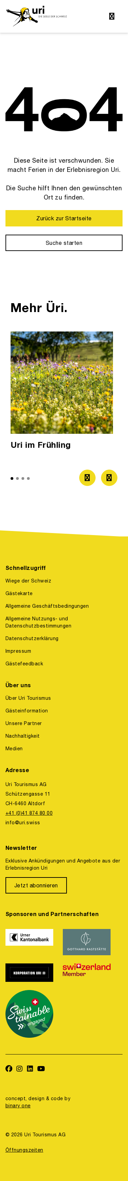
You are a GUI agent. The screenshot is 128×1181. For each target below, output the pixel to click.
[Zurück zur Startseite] (64, 218)
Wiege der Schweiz (28, 581)
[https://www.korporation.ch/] (30, 972)
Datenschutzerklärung (32, 638)
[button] (12, 478)
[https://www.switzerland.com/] (87, 972)
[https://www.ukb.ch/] (30, 942)
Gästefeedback (24, 663)
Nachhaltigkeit (22, 736)
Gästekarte (19, 593)
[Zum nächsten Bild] (109, 478)
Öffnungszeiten (24, 1150)
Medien (14, 748)
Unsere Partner (23, 723)
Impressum (18, 651)
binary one (18, 1105)
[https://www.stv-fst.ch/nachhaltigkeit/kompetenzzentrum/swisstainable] (30, 1014)
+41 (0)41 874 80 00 (29, 813)
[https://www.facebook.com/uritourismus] (9, 1069)
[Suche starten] (64, 243)
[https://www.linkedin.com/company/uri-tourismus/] (30, 1069)
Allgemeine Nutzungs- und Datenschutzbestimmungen (38, 622)
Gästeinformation (26, 710)
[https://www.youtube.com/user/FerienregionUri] (41, 1069)
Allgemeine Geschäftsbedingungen (47, 606)
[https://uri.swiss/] (36, 16)
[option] (62, 392)
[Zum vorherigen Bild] (87, 478)
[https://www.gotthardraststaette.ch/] (87, 942)
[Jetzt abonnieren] (36, 885)
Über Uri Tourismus (28, 698)
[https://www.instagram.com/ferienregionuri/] (19, 1069)
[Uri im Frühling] (62, 392)
